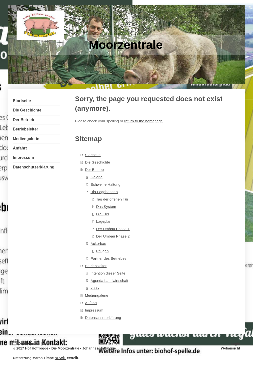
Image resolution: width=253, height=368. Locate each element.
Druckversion (27, 344)
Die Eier (102, 214)
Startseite (93, 155)
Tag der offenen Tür (112, 199)
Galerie (96, 177)
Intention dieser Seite (107, 273)
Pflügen (102, 251)
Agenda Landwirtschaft (109, 280)
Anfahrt (91, 303)
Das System (106, 206)
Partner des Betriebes (108, 258)
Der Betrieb (94, 169)
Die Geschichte (97, 162)
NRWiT (60, 358)
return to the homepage (143, 121)
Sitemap (50, 344)
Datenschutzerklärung (103, 317)
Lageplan (103, 221)
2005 (94, 288)
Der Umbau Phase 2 (113, 236)
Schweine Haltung (105, 184)
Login (235, 344)
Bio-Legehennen (104, 192)
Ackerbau (98, 243)
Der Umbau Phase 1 (113, 229)
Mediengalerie (96, 295)
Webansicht (230, 348)
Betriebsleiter (96, 266)
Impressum (94, 310)
